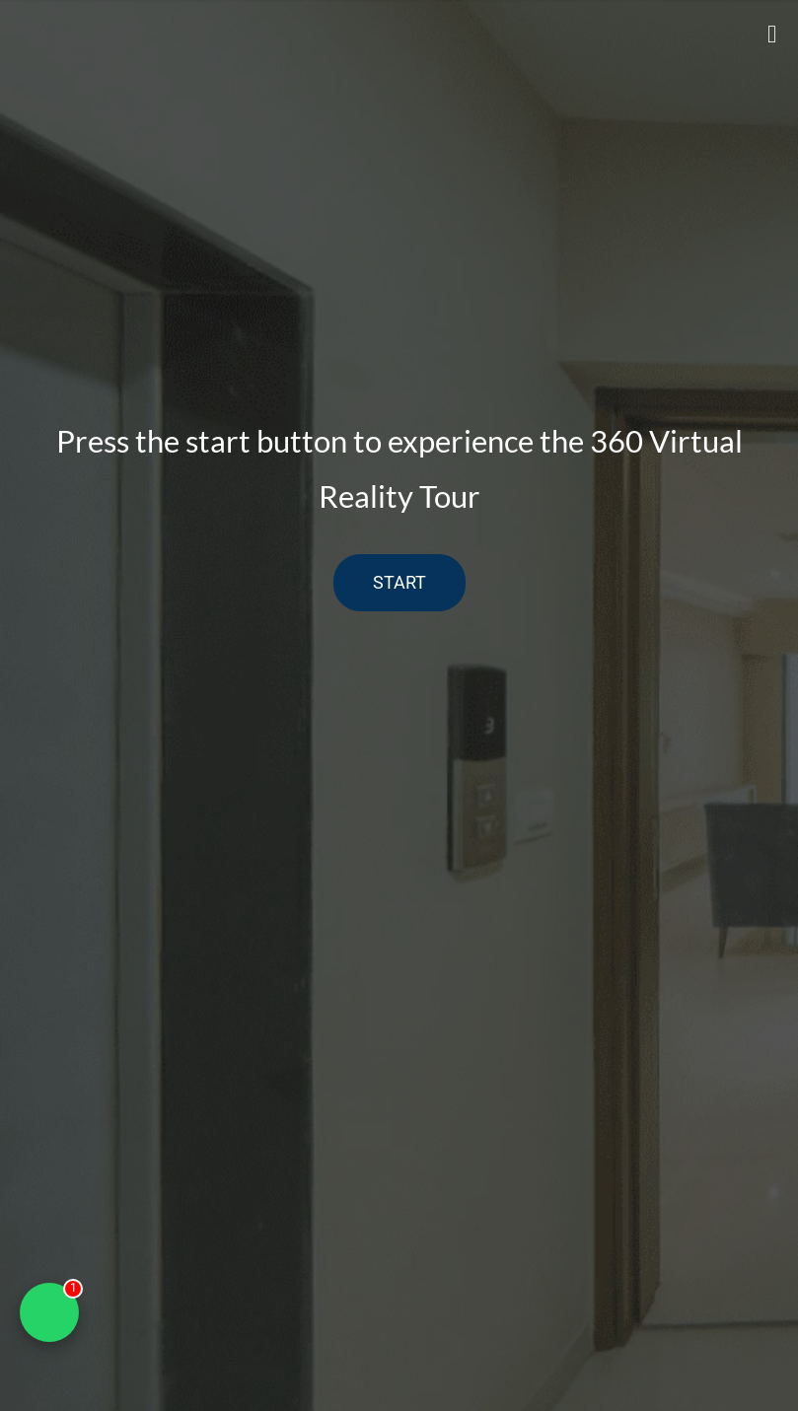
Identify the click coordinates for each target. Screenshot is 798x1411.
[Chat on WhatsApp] (49, 1312)
